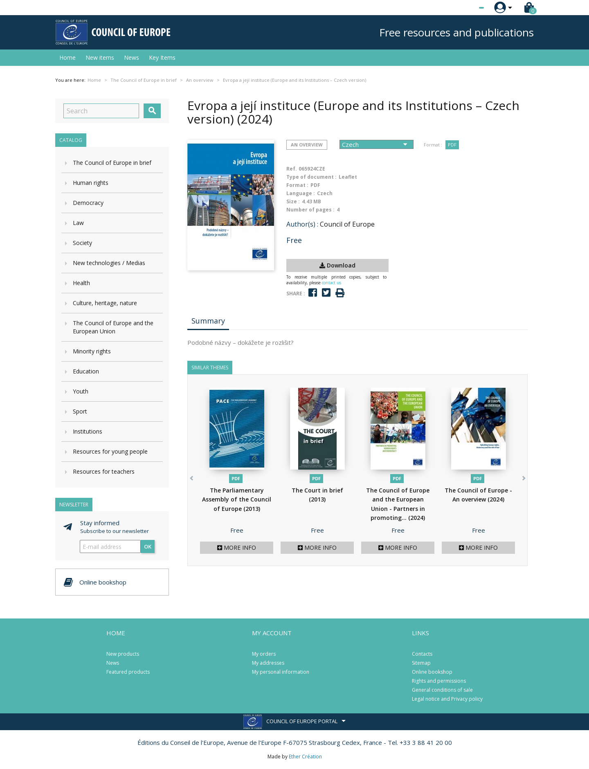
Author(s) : (302, 224)
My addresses (268, 662)
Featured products (128, 671)
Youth (80, 391)
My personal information (280, 671)
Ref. (291, 168)
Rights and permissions (439, 680)
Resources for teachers (104, 471)
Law (78, 223)
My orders (264, 653)
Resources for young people (110, 451)
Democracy (88, 203)
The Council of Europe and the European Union (113, 327)
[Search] (101, 110)
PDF (452, 145)
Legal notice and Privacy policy (447, 698)
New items (99, 57)
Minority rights (92, 351)
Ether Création (305, 756)
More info (236, 547)
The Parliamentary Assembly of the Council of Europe (236, 499)
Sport (80, 411)
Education (86, 371)
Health (81, 283)
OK (147, 546)
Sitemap (421, 662)
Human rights (90, 183)
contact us (331, 283)
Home (67, 57)
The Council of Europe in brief (112, 162)
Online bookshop (432, 671)
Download (337, 265)
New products (122, 653)
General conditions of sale (442, 689)
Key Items (162, 57)
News (131, 57)
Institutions (87, 431)
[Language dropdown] (466, 8)
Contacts (422, 653)
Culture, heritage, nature (105, 303)
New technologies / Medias (109, 263)
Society (82, 243)
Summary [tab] (208, 321)
